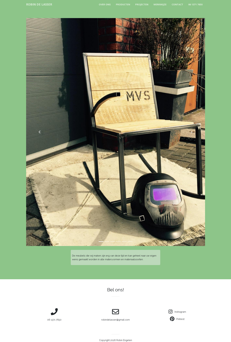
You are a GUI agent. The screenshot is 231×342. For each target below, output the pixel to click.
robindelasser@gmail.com (115, 314)
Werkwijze (160, 4)
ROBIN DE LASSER (39, 4)
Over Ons (105, 4)
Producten (123, 4)
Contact (177, 4)
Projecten (141, 4)
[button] (39, 132)
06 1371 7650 (195, 4)
